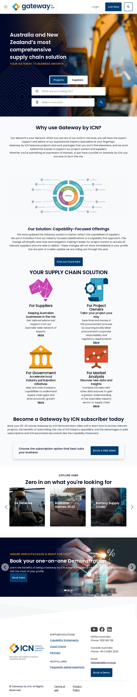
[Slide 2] (72, 590)
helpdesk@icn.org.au (103, 662)
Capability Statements (64, 640)
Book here (18, 577)
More (41, 335)
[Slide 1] (68, 590)
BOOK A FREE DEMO (104, 450)
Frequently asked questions (67, 667)
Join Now (113, 7)
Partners (55, 653)
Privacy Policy (77, 688)
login (95, 7)
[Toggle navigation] (6, 6)
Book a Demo (101, 672)
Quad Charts (58, 646)
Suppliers (77, 80)
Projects (59, 80)
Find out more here (68, 262)
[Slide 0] (65, 590)
